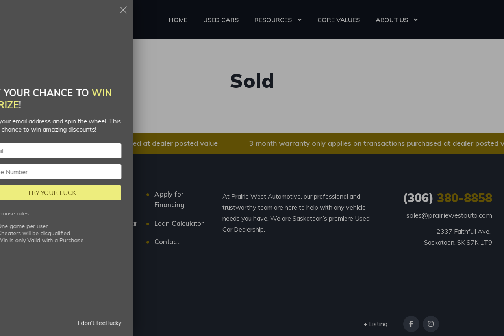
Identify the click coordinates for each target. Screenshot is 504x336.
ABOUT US (392, 20)
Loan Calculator (179, 223)
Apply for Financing (169, 199)
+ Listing (375, 324)
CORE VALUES (338, 20)
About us (100, 242)
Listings (98, 194)
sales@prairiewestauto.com (449, 215)
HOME (178, 20)
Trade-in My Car (112, 223)
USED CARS (221, 20)
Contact (166, 242)
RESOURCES (273, 20)
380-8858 (447, 197)
